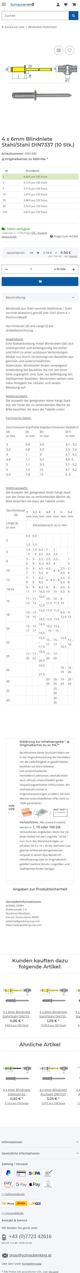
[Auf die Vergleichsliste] (58, 50)
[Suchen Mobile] (35, 15)
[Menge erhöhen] (73, 253)
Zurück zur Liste (14, 27)
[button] (58, 4)
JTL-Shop (47, 1270)
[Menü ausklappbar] (4, 2)
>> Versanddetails (13, 1197)
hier (51, 853)
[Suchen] (73, 15)
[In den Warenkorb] (5, 40)
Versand (53, 1256)
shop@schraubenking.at (30, 1239)
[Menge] (31, 253)
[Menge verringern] (6, 253)
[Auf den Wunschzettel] (69, 50)
